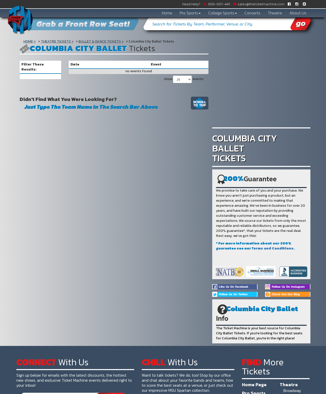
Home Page (254, 384)
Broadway (292, 390)
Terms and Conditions (273, 248)
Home (167, 13)
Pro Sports (190, 13)
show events (183, 79)
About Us (297, 13)
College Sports (222, 13)
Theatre (275, 13)
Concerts (252, 13)
